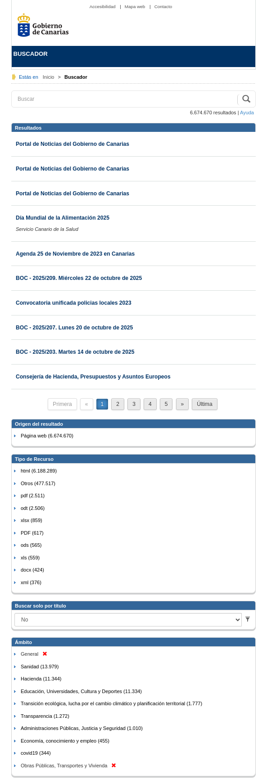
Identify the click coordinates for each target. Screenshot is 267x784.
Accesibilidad (103, 6)
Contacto (163, 6)
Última (204, 404)
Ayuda (247, 112)
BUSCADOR (31, 53)
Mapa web (135, 6)
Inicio (49, 77)
